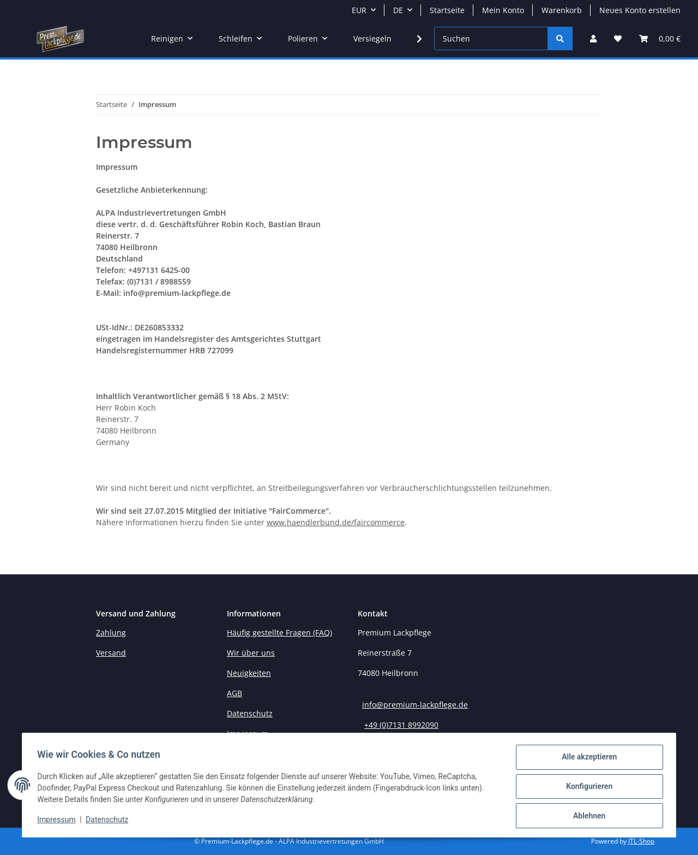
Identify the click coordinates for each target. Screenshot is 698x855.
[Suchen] (491, 38)
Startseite (447, 10)
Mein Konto (503, 10)
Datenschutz (109, 821)
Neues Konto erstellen (640, 10)
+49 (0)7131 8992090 (401, 725)
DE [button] (398, 10)
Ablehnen (586, 816)
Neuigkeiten (249, 673)
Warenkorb (561, 10)
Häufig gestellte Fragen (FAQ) (279, 632)
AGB (234, 693)
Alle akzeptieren (586, 759)
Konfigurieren (586, 787)
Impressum (59, 821)
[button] (593, 38)
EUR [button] (359, 10)
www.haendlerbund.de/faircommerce (336, 522)
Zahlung (111, 632)
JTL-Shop (641, 841)
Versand (111, 653)
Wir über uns (251, 653)
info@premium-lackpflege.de (415, 704)
